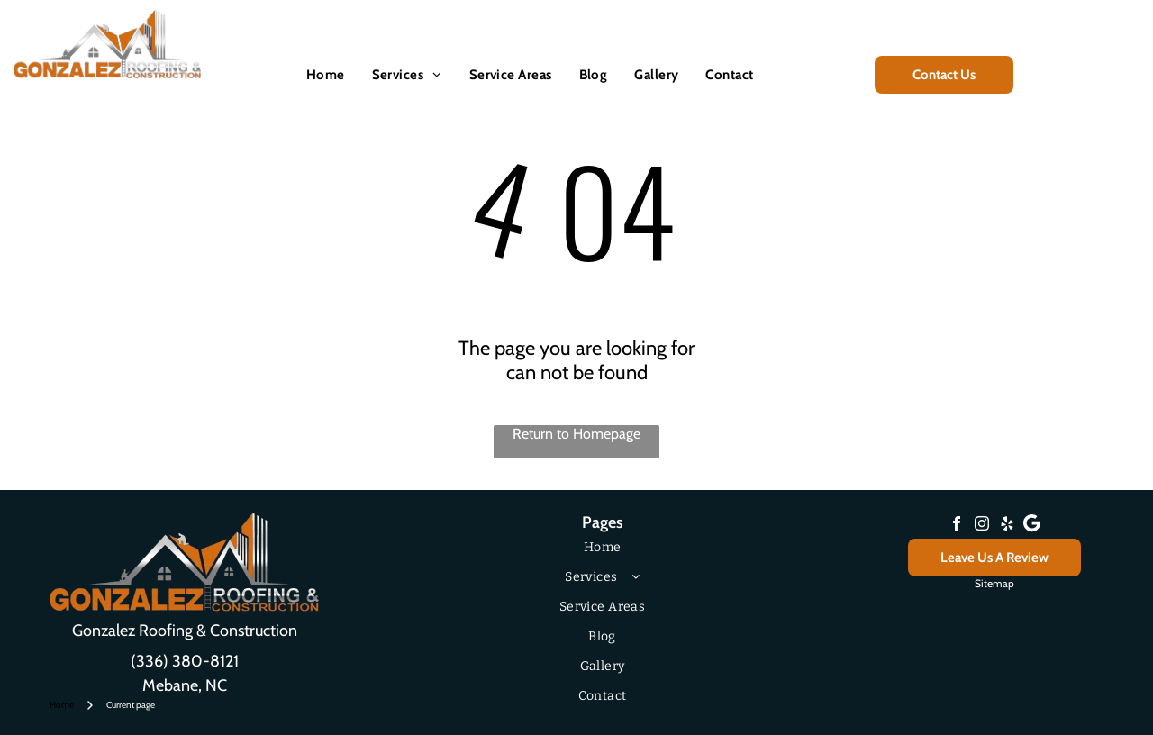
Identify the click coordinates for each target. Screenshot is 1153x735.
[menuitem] (326, 75)
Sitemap (994, 583)
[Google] (1032, 526)
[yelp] (1007, 526)
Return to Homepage (576, 433)
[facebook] (956, 526)
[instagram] (982, 526)
